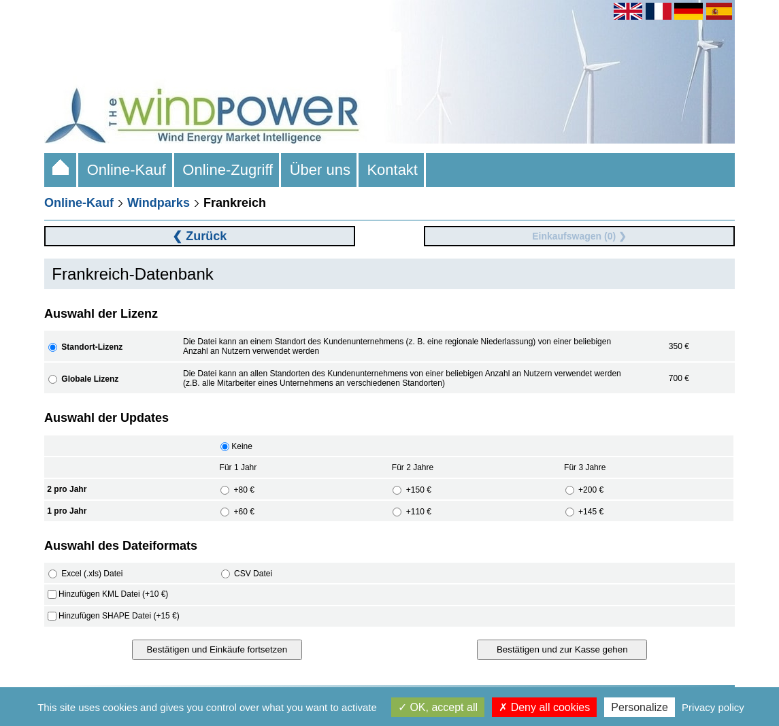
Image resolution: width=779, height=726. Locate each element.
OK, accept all (438, 707)
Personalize (639, 707)
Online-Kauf (126, 169)
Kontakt (392, 169)
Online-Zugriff (227, 169)
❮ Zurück (199, 236)
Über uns (320, 169)
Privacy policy (713, 707)
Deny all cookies (544, 707)
